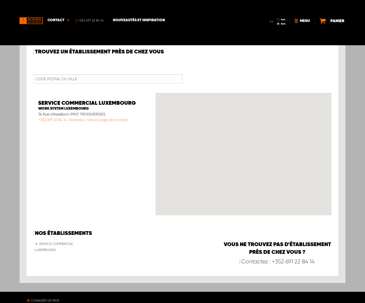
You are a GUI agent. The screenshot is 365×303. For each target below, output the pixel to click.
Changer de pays (45, 300)
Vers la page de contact (107, 120)
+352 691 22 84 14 (52, 120)
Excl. (273, 11)
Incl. (272, 6)
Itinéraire (76, 120)
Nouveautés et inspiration (139, 7)
